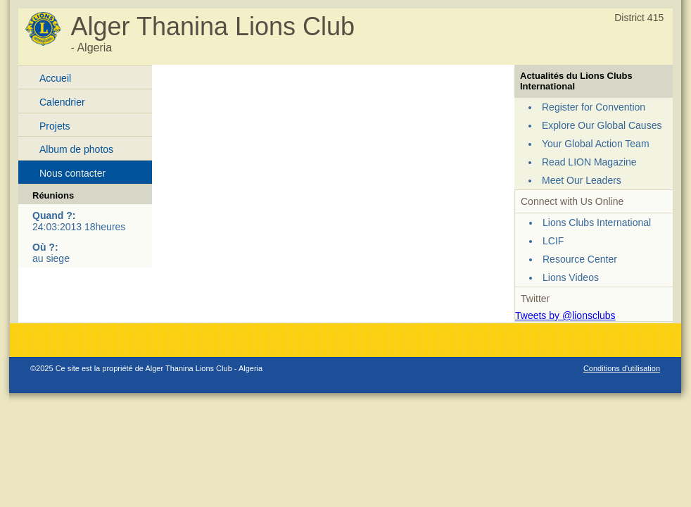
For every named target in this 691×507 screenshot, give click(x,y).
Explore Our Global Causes (601, 125)
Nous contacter (72, 173)
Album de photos (76, 149)
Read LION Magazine (589, 162)
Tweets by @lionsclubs (565, 315)
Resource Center (580, 259)
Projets (54, 126)
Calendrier (62, 102)
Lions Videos (571, 277)
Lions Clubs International (597, 222)
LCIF (553, 240)
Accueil (55, 78)
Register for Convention (593, 107)
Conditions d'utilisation (621, 368)
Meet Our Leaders (581, 180)
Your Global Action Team (595, 143)
